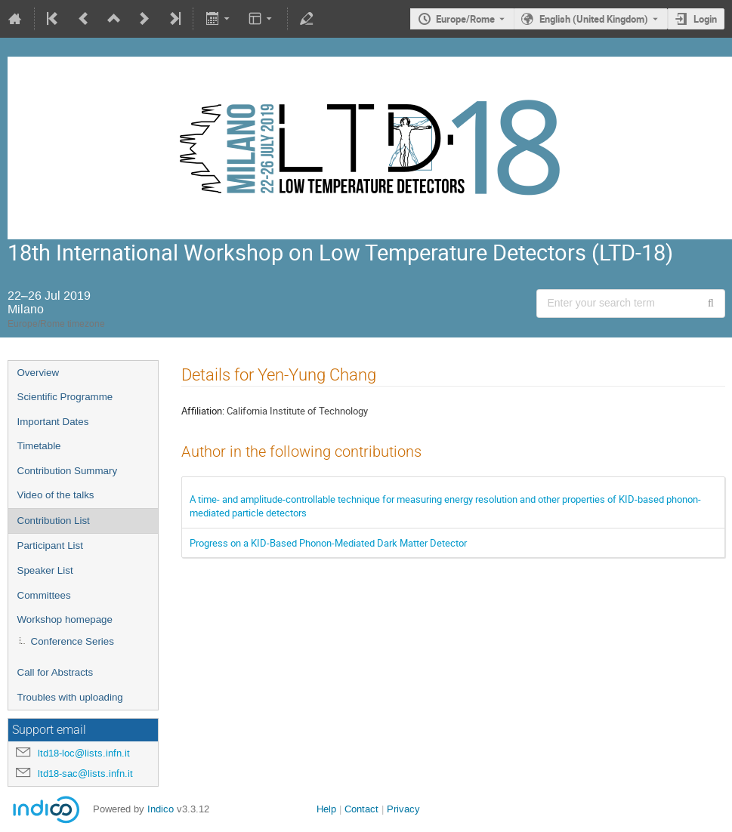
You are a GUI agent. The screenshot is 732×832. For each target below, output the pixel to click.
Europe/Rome (465, 19)
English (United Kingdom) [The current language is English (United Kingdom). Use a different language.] (593, 19)
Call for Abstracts (55, 672)
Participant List (50, 545)
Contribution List (53, 520)
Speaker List (45, 570)
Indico (160, 809)
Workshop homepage (65, 619)
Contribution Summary (67, 470)
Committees (44, 595)
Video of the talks (55, 495)
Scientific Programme (65, 396)
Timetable (39, 445)
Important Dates (53, 421)
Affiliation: (202, 411)
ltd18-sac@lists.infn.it (85, 773)
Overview (38, 372)
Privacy (403, 809)
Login (705, 19)
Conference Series (72, 641)
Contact (361, 809)
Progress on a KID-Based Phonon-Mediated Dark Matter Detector (328, 543)
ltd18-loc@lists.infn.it (84, 753)
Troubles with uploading (70, 697)
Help (326, 809)
